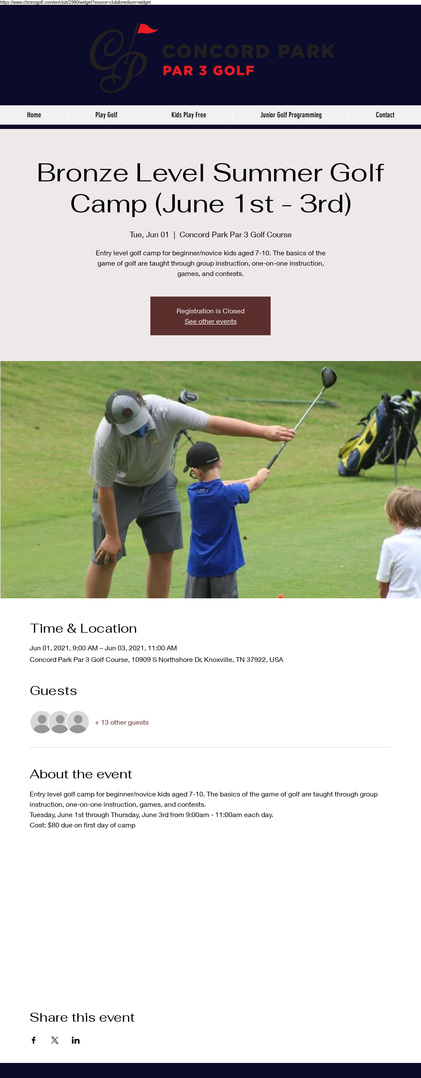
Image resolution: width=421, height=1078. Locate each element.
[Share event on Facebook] (34, 1040)
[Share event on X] (55, 1040)
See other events (211, 321)
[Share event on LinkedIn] (76, 1040)
